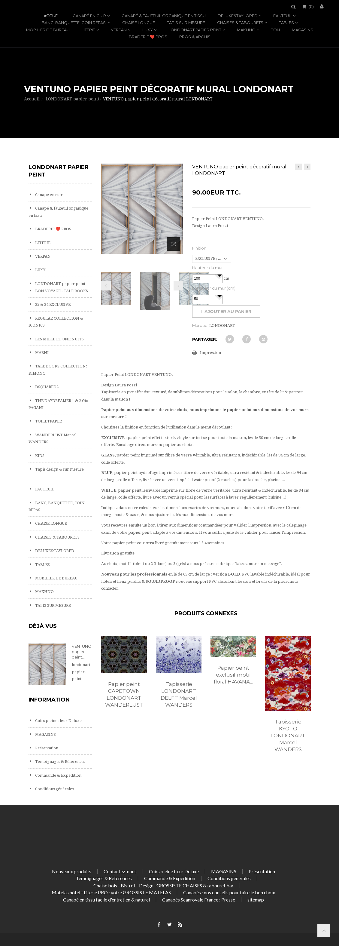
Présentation (46, 748)
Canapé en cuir (89, 15)
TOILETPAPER (48, 421)
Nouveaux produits (71, 871)
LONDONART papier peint (194, 29)
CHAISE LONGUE (138, 22)
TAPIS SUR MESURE (186, 22)
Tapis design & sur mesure (59, 469)
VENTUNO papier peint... (82, 651)
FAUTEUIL (282, 15)
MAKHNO (246, 29)
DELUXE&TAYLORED (238, 15)
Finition (199, 248)
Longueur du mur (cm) (213, 288)
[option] (124, 678)
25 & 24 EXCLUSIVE (52, 304)
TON (275, 29)
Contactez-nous (120, 871)
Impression (210, 352)
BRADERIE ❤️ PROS (148, 36)
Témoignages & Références (59, 761)
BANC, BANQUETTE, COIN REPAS (74, 22)
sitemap (255, 899)
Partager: (204, 339)
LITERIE (88, 29)
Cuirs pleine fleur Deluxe (58, 720)
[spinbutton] (207, 278)
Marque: (200, 325)
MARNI (41, 352)
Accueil (52, 15)
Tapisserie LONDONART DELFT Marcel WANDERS (179, 694)
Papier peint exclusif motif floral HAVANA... (233, 675)
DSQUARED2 (46, 387)
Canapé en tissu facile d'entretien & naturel (106, 899)
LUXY (147, 29)
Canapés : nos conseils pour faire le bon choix (229, 892)
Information (49, 699)
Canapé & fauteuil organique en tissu (164, 15)
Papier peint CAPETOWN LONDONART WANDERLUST (124, 694)
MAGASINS (302, 29)
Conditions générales (54, 789)
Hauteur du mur (207, 267)
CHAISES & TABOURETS (240, 22)
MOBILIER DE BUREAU (48, 29)
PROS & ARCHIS (194, 36)
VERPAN (119, 29)
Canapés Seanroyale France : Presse (198, 899)
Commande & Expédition (57, 775)
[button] (219, 275)
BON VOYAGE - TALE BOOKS (61, 291)
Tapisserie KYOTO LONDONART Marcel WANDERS (288, 735)
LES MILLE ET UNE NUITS (59, 339)
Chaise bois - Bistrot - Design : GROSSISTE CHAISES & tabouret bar (163, 885)
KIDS (39, 455)
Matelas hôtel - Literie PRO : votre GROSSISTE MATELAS (111, 892)
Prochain (178, 285)
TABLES (286, 22)
